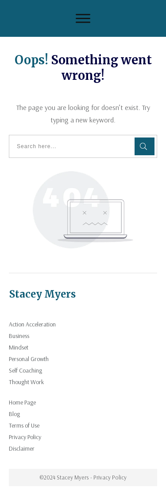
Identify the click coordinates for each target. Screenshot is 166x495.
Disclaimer (22, 448)
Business (19, 336)
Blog (14, 414)
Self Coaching (25, 370)
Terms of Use (24, 425)
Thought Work (26, 382)
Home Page (22, 402)
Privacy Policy (25, 437)
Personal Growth (29, 359)
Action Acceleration (32, 324)
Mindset (18, 347)
